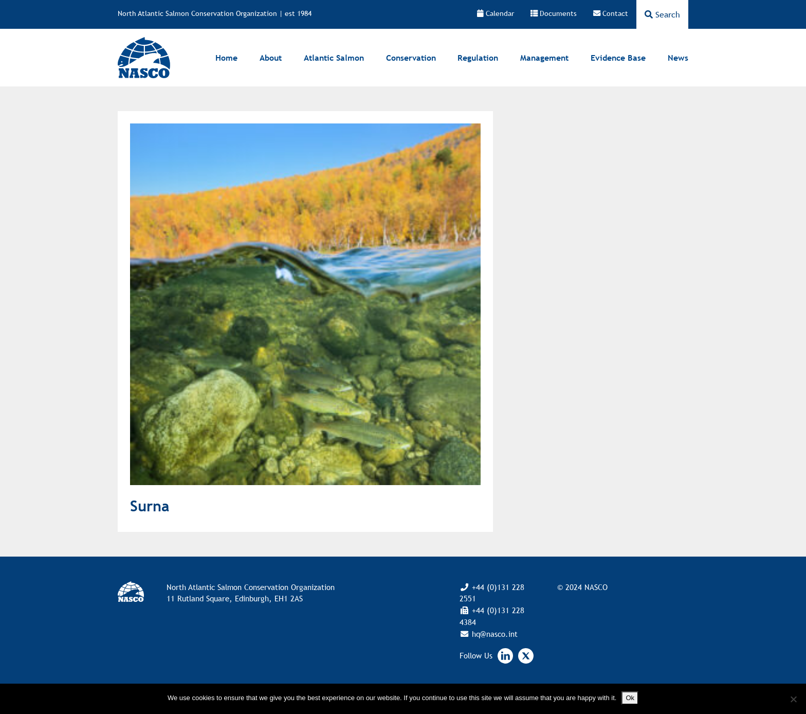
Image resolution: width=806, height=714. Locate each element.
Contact (610, 13)
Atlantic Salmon (334, 57)
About (271, 57)
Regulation (477, 57)
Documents (553, 13)
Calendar (495, 13)
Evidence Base (618, 57)
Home (226, 57)
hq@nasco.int (493, 634)
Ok (630, 698)
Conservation (411, 57)
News (678, 57)
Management (544, 57)
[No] (793, 699)
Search (662, 14)
